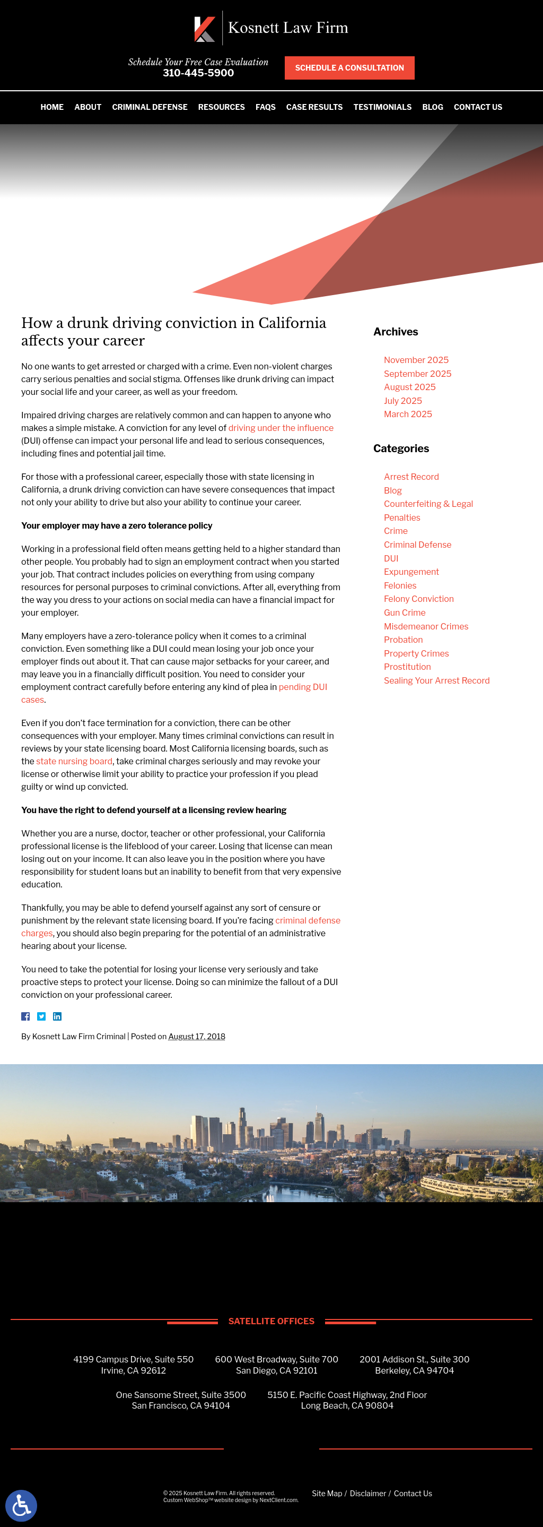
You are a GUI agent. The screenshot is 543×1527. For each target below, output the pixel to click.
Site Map (327, 1493)
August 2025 (410, 387)
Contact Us (478, 106)
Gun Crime (405, 613)
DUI (391, 559)
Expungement (411, 572)
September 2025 (418, 374)
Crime (396, 531)
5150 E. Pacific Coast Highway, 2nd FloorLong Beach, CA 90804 (347, 1400)
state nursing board (74, 761)
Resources (221, 106)
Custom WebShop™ (188, 1500)
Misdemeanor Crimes (426, 627)
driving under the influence (281, 428)
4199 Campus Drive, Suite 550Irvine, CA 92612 (133, 1365)
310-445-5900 (198, 73)
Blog (433, 106)
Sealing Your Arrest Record (437, 681)
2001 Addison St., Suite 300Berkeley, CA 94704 (415, 1365)
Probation (403, 640)
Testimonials (383, 106)
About (87, 106)
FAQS (266, 106)
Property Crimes (416, 654)
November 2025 (416, 360)
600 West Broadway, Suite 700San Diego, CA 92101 (277, 1365)
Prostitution (407, 667)
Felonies (400, 586)
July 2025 (403, 401)
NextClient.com (278, 1500)
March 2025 (408, 414)
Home (52, 106)
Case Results (314, 106)
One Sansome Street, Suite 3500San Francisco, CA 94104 (181, 1400)
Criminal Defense (149, 106)
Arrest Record (411, 477)
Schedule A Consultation (350, 67)
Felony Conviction (419, 599)
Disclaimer (368, 1493)
